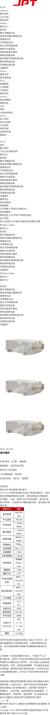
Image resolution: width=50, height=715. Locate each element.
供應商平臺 (5, 132)
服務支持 (4, 199)
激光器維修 (5, 77)
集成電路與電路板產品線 (11, 58)
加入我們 (4, 218)
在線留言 (4, 486)
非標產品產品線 (7, 65)
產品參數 (13, 489)
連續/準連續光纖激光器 (11, 36)
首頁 (2, 145)
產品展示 (22, 489)
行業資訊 (4, 90)
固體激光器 (5, 39)
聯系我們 (4, 20)
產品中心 (4, 154)
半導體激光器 (6, 42)
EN (4, 7)
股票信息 (4, 103)
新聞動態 (4, 205)
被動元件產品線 (7, 49)
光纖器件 (4, 68)
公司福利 (4, 125)
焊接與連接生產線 (8, 52)
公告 (2, 106)
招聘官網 (4, 128)
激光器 (3, 30)
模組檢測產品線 (7, 55)
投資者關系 (5, 212)
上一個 (4, 700)
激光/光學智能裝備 (9, 45)
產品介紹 (4, 489)
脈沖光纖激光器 (7, 33)
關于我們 (4, 148)
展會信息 (4, 93)
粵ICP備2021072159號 (17, 713)
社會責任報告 (6, 112)
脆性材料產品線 (7, 61)
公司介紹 (4, 17)
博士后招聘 (5, 122)
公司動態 (4, 87)
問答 (2, 109)
